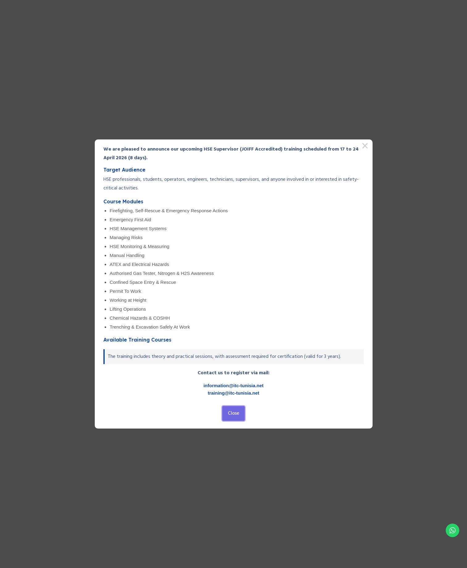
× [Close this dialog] (365, 146)
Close (233, 413)
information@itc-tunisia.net (233, 385)
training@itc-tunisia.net (233, 393)
